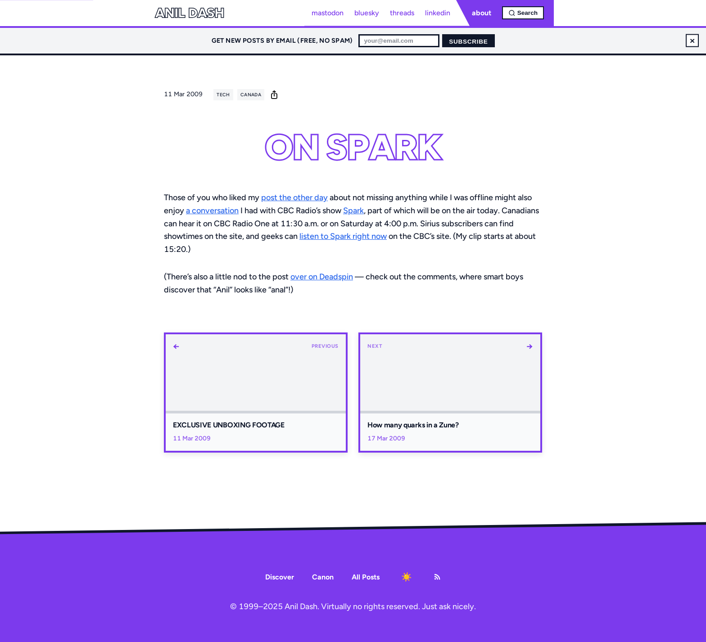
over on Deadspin (321, 277)
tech (223, 95)
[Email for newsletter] (398, 40)
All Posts (366, 577)
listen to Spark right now (343, 236)
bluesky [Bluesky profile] (366, 13)
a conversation (212, 210)
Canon (323, 577)
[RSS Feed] (437, 576)
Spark (353, 210)
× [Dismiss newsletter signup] (692, 40)
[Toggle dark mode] (407, 577)
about (481, 13)
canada (250, 95)
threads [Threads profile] (402, 13)
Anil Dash (189, 13)
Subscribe (468, 41)
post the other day (294, 197)
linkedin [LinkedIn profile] (437, 13)
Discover (279, 577)
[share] (274, 94)
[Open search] (523, 12)
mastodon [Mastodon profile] (328, 13)
